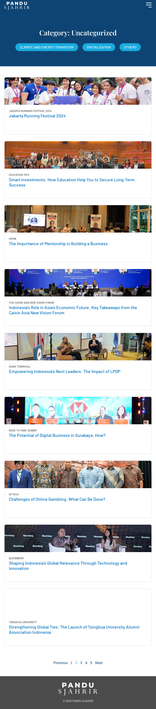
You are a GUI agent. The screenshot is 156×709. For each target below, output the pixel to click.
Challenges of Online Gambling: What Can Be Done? (57, 499)
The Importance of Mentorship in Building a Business (58, 243)
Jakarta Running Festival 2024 (37, 115)
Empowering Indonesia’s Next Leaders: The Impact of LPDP (65, 371)
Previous (60, 662)
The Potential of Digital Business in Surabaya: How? (57, 435)
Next (99, 662)
